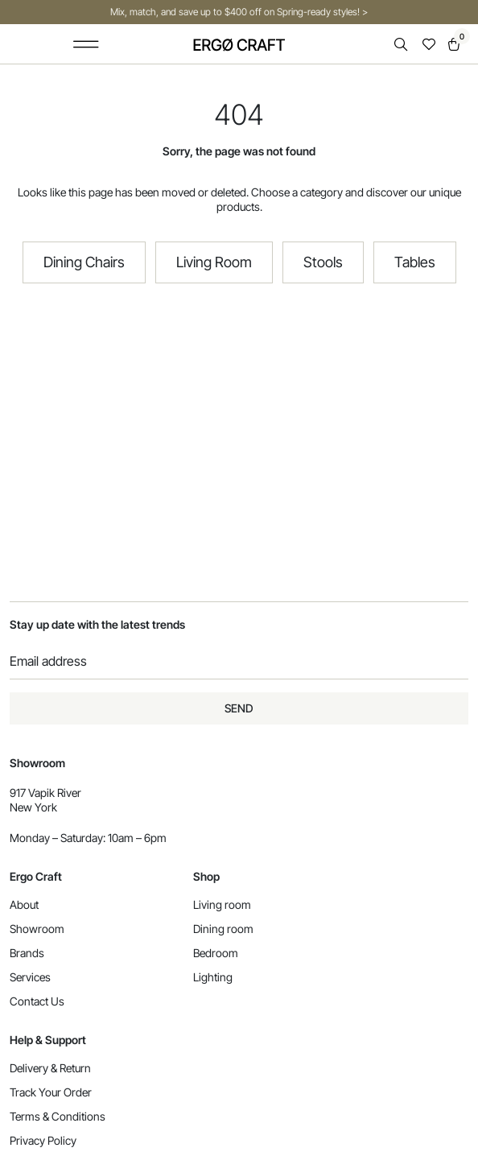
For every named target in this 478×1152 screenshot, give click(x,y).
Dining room (223, 928)
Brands (27, 953)
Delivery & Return (50, 1068)
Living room (222, 904)
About (24, 904)
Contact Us (37, 1001)
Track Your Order (51, 1092)
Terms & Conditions (57, 1116)
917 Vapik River (45, 792)
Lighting (213, 977)
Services (30, 977)
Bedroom (215, 953)
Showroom (37, 928)
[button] (86, 44)
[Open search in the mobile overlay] (402, 45)
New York (33, 807)
